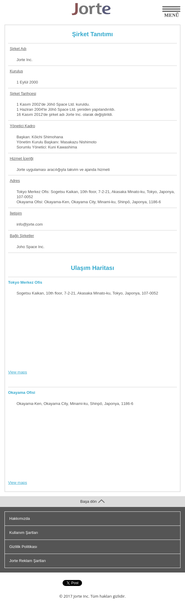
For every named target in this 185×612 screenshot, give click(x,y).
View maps (17, 372)
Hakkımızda (19, 518)
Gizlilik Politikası (23, 546)
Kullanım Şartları (23, 532)
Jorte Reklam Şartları (27, 560)
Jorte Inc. (81, 596)
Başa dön (92, 501)
